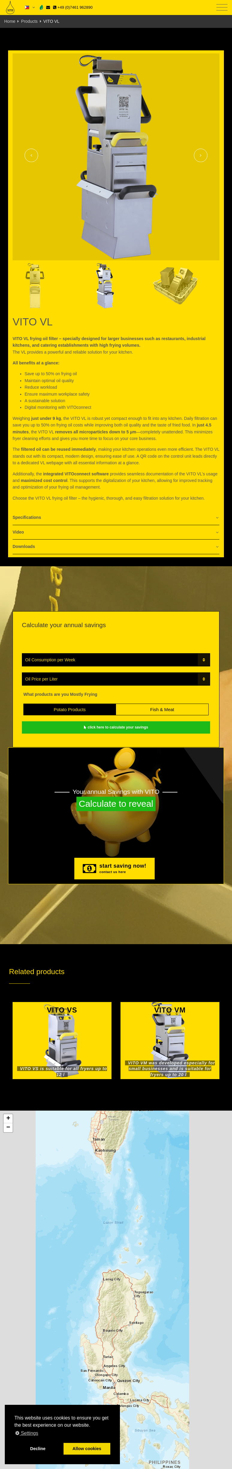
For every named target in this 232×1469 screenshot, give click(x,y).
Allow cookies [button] (87, 1448)
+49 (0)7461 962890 (73, 7)
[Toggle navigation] (222, 7)
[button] (8, 1118)
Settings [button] (26, 1433)
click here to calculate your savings (116, 727)
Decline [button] (38, 1448)
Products (29, 21)
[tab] (116, 517)
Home (9, 21)
